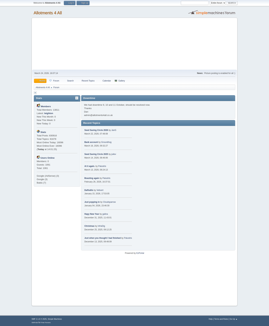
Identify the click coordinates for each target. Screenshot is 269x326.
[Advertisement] (134, 44)
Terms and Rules (221, 319)
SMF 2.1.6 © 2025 (39, 319)
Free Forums (46, 322)
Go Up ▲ (233, 319)
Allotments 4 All (48, 12)
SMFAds (35, 322)
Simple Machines (55, 319)
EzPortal (140, 253)
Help (211, 319)
